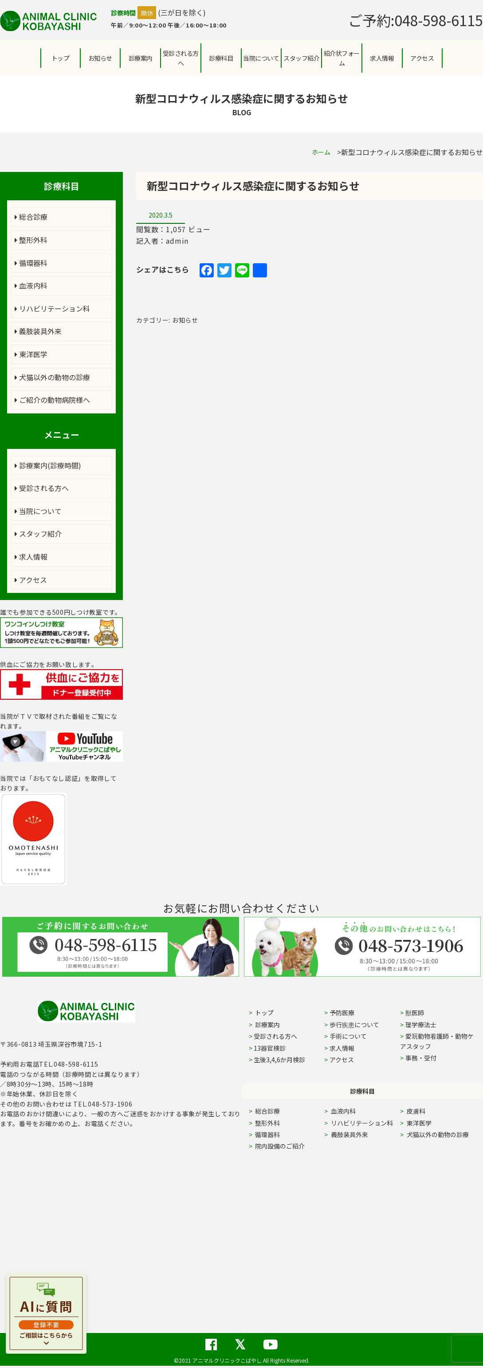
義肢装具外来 (38, 331)
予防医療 (342, 1012)
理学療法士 (420, 1024)
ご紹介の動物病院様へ (52, 399)
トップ (60, 58)
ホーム (321, 152)
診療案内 (141, 58)
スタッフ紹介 (38, 533)
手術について (348, 1036)
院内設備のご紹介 (279, 1146)
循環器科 (31, 262)
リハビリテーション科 (52, 308)
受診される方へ (181, 58)
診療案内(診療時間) (48, 465)
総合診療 (31, 216)
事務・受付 (420, 1057)
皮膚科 (426, 1111)
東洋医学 (31, 354)
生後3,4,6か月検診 (279, 1059)
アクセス (422, 58)
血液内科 (31, 285)
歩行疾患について (354, 1024)
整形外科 (31, 239)
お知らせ (100, 58)
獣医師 (414, 1012)
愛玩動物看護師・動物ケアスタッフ (437, 1041)
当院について (38, 511)
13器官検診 (270, 1048)
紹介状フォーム (342, 58)
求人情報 (382, 58)
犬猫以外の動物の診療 (52, 377)
